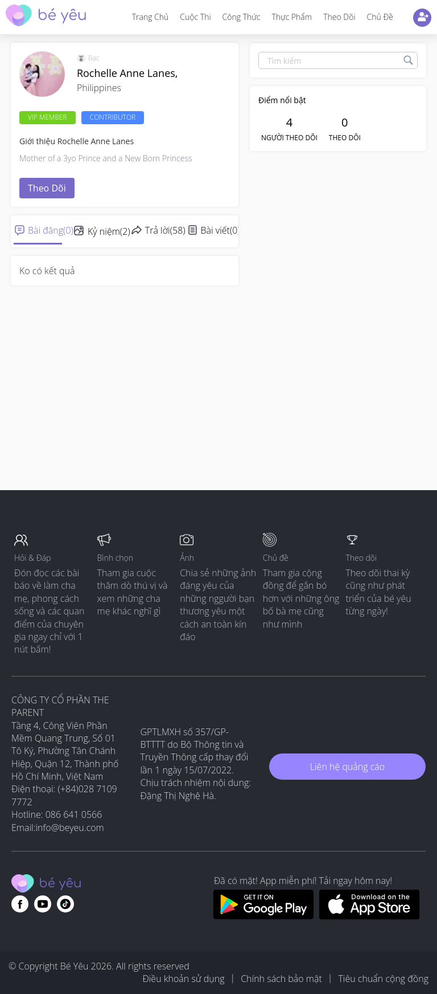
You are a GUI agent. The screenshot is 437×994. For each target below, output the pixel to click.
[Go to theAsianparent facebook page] (19, 903)
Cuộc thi (195, 16)
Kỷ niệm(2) (109, 231)
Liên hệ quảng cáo (347, 766)
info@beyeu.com (70, 827)
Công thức (241, 16)
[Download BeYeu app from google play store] (263, 916)
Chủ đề (380, 16)
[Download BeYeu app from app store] (369, 916)
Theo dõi (339, 16)
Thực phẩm (291, 16)
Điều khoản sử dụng (183, 978)
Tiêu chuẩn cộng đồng (383, 978)
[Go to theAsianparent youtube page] (42, 903)
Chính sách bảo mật (281, 978)
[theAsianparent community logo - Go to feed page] (46, 17)
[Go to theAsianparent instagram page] (65, 903)
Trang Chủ (150, 16)
